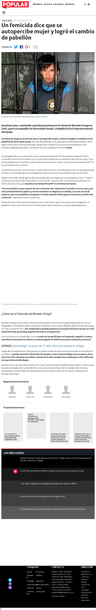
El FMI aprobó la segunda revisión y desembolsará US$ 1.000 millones (53, 509)
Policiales (58, 4)
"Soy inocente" (10, 434)
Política (48, 4)
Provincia (37, 4)
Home (29, 572)
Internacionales (42, 584)
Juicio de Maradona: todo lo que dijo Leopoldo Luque (12, 437)
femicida (12, 397)
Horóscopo (40, 591)
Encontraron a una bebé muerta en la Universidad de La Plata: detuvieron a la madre (59, 439)
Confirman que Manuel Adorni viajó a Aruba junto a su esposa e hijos (52, 471)
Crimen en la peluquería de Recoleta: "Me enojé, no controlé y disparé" (36, 420)
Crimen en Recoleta (82, 434)
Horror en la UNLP (58, 434)
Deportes (69, 4)
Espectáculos (32, 584)
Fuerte (30, 415)
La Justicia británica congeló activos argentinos (42, 496)
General (30, 588)
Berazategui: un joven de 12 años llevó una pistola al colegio (48, 346)
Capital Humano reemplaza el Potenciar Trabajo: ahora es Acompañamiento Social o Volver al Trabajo (56, 459)
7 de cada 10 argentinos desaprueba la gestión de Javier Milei (48, 483)
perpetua (30, 397)
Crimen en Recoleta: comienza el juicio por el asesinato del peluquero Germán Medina (83, 439)
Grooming (66, 397)
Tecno (38, 588)
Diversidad (48, 397)
